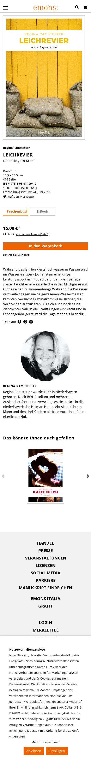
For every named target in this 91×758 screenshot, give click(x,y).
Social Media (45, 573)
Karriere (45, 580)
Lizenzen (45, 565)
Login (45, 622)
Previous (3, 476)
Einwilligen (57, 751)
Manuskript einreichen (45, 588)
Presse (45, 550)
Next (88, 476)
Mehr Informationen (45, 742)
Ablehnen (33, 751)
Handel (45, 543)
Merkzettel (46, 630)
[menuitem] (45, 543)
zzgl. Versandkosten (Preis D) (32, 234)
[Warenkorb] (85, 7)
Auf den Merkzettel (20, 197)
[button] (76, 8)
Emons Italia (45, 598)
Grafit (45, 606)
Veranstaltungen (45, 558)
